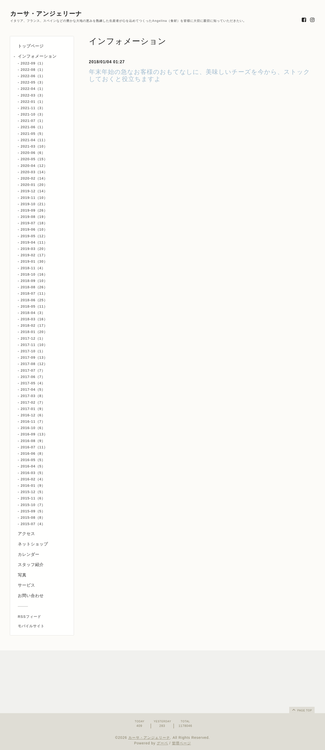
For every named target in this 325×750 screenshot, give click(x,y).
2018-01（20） (34, 332)
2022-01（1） (33, 102)
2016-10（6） (33, 428)
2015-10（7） (33, 505)
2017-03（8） (33, 396)
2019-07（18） (34, 223)
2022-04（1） (33, 89)
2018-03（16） (34, 319)
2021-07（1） (33, 121)
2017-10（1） (33, 351)
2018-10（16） (34, 274)
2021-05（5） (33, 134)
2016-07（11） (34, 447)
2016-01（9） (33, 485)
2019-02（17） (34, 255)
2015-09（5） (33, 511)
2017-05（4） (33, 383)
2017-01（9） (33, 409)
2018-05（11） (34, 306)
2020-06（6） (33, 153)
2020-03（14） (34, 172)
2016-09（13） (34, 434)
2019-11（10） (34, 198)
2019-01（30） (34, 261)
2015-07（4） (33, 524)
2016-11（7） (33, 421)
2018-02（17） (34, 325)
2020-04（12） (34, 166)
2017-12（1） (33, 338)
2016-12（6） (33, 415)
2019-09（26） (34, 210)
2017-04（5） (33, 389)
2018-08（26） (34, 287)
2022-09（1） (33, 63)
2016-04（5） (33, 466)
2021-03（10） (34, 146)
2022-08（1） (33, 70)
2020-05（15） (34, 159)
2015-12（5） (33, 492)
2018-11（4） (33, 268)
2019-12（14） (34, 191)
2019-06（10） (34, 229)
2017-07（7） (33, 370)
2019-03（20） (34, 249)
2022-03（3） (33, 95)
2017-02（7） (33, 402)
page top (301, 709)
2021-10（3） (33, 114)
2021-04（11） (34, 140)
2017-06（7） (33, 377)
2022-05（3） (33, 82)
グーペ (162, 743)
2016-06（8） (33, 453)
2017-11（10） (34, 345)
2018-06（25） (34, 300)
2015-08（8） (33, 517)
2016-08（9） (33, 441)
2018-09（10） (34, 281)
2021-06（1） (33, 127)
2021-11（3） (33, 108)
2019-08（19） (34, 217)
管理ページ (181, 743)
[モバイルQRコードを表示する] (44, 626)
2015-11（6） (33, 498)
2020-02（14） (34, 178)
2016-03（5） (33, 473)
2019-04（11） (34, 242)
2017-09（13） (34, 357)
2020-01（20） (34, 185)
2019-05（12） (34, 236)
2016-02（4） (33, 479)
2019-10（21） (34, 204)
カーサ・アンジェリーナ (46, 13)
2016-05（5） (33, 460)
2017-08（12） (34, 364)
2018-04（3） (33, 313)
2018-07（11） (34, 293)
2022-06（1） (33, 76)
